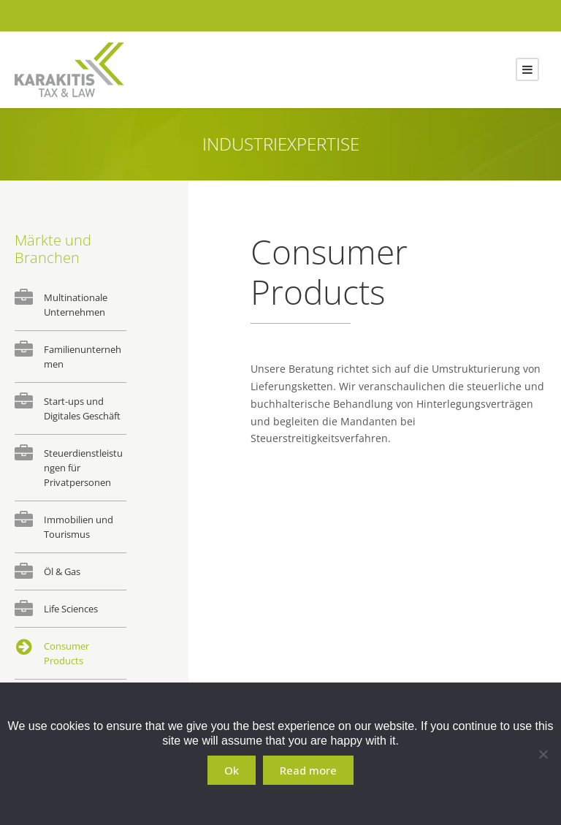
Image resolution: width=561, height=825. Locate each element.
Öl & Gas (62, 571)
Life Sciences (71, 608)
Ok (231, 770)
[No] (542, 754)
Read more (308, 770)
